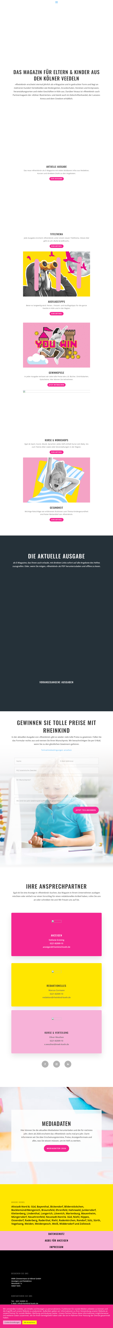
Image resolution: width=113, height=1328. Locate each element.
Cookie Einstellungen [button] (12, 1322)
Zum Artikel (56, 246)
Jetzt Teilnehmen (86, 810)
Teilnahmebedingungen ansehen (56, 750)
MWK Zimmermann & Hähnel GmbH (26, 1278)
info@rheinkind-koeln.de (27, 1303)
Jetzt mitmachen (56, 385)
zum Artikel (56, 314)
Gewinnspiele (56, 372)
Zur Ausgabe (56, 179)
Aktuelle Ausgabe (56, 166)
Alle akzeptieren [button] (29, 1322)
